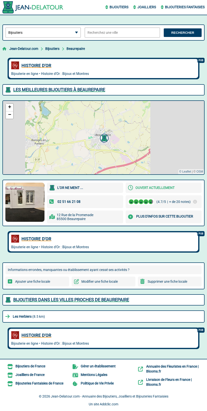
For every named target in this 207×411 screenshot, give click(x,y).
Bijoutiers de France (30, 366)
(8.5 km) (29, 316)
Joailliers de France (29, 375)
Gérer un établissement (98, 366)
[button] (103, 137)
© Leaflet (185, 171)
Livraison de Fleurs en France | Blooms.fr (169, 382)
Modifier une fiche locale (99, 281)
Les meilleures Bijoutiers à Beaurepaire (59, 89)
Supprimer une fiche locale (167, 281)
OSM (199, 171)
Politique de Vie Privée (97, 383)
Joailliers (146, 7)
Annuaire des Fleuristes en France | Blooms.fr (172, 368)
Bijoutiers (118, 7)
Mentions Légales (94, 375)
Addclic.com (109, 404)
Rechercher (182, 33)
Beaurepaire (75, 49)
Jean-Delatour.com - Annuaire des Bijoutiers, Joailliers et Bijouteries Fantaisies (109, 396)
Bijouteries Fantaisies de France (39, 383)
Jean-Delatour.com (23, 49)
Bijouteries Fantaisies (185, 7)
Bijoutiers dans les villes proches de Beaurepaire (71, 299)
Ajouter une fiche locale (32, 281)
